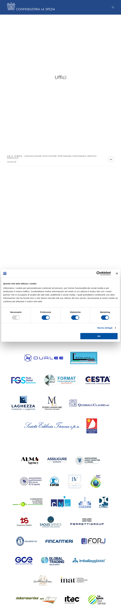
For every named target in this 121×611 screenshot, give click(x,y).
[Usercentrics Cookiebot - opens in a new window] (98, 273)
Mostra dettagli (104, 328)
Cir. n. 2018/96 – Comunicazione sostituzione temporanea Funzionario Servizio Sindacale (52, 158)
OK (98, 336)
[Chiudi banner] (117, 273)
